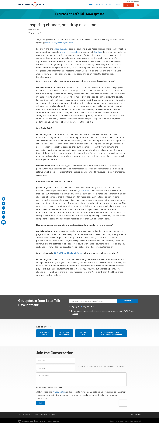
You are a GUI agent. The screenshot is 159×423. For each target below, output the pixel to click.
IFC (45, 421)
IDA (41, 421)
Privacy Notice (59, 392)
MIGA (49, 421)
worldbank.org (133, 1)
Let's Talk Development (88, 14)
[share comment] (3, 222)
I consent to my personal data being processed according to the (103, 312)
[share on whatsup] (3, 217)
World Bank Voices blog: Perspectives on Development (110, 333)
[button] (138, 5)
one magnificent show (70, 52)
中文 (95, 306)
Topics (108, 4)
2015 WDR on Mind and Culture (69, 253)
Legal (19, 414)
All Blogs (99, 4)
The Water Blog (83, 333)
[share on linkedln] (3, 212)
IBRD (37, 421)
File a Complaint (136, 414)
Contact (117, 4)
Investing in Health (44, 333)
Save (40, 403)
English (39, 33)
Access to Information (40, 414)
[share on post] (3, 208)
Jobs (50, 414)
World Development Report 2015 (59, 42)
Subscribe (127, 301)
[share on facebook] (3, 203)
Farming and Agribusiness (64, 333)
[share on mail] (3, 199)
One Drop (98, 52)
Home (91, 4)
